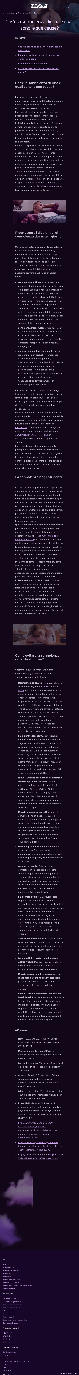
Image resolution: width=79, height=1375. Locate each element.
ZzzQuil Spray (7, 1277)
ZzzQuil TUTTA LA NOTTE (11, 1283)
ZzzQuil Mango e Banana (11, 1270)
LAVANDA (6, 1342)
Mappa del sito (7, 1370)
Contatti (5, 1364)
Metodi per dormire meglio (11, 1308)
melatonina (21, 427)
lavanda (31, 435)
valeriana (43, 435)
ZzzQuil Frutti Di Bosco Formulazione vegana (17, 1286)
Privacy (5, 1358)
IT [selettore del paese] (74, 7)
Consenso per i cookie (68, 1373)
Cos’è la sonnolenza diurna (11, 1323)
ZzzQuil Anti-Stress (9, 1289)
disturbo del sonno (46, 186)
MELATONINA (7, 1333)
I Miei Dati (6, 1355)
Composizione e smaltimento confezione (16, 1361)
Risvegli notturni (8, 1317)
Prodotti (5, 1264)
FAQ (4, 1367)
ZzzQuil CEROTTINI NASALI (11, 1280)
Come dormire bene (9, 1299)
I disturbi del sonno (9, 1311)
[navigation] (4, 4)
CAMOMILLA (7, 1339)
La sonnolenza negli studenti (33, 63)
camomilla (20, 435)
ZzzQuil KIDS (7, 1273)
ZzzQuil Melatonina (9, 1267)
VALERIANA (7, 1336)
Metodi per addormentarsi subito (13, 1305)
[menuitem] (5, 13)
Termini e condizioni (9, 1352)
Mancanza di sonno (9, 1314)
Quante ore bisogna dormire (12, 1302)
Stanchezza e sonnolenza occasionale (15, 1320)
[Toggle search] (68, 7)
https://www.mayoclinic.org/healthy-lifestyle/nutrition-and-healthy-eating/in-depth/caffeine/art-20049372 (41, 1146)
